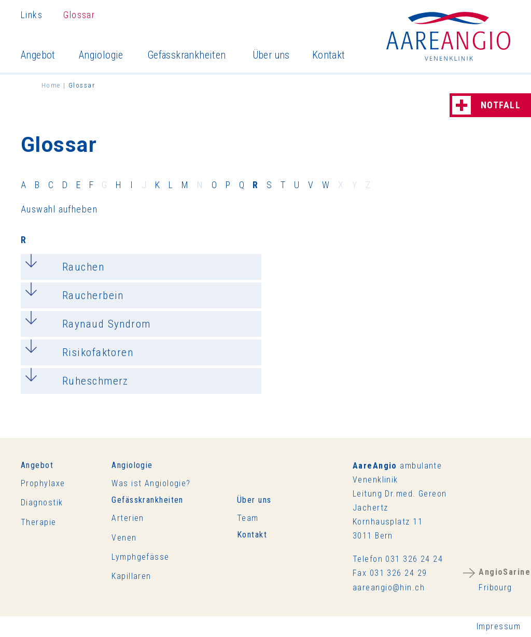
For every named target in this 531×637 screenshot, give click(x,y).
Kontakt (328, 55)
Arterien (127, 518)
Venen (123, 538)
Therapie (39, 522)
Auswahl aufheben (59, 209)
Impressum (499, 626)
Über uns (271, 55)
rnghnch (389, 587)
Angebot (38, 55)
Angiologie (101, 55)
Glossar (79, 14)
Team (248, 518)
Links (32, 14)
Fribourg (504, 579)
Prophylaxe (43, 483)
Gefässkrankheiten (186, 55)
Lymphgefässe (140, 557)
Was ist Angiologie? (150, 483)
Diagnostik (42, 502)
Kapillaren (131, 576)
